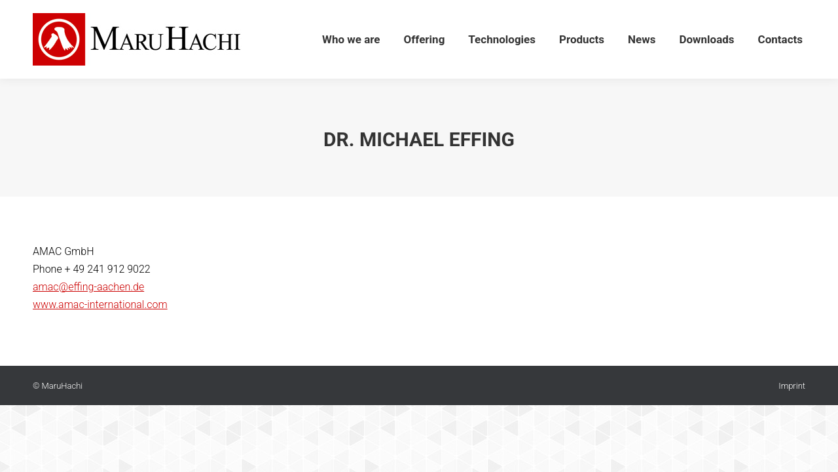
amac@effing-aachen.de (88, 287)
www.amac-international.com (100, 304)
